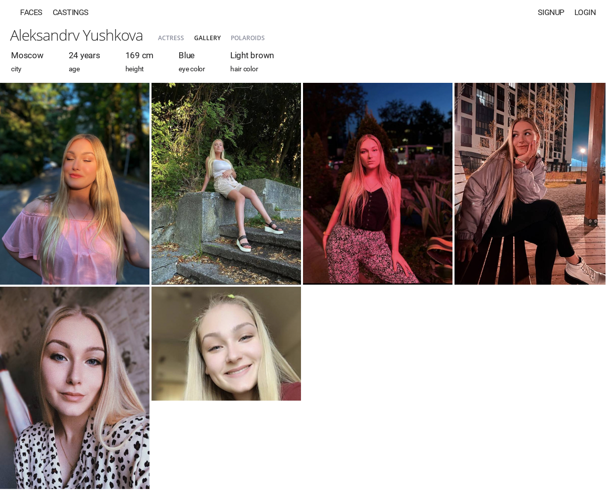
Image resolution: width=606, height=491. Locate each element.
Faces (31, 12)
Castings (71, 12)
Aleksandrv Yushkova (76, 35)
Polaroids (248, 38)
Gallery (207, 38)
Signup (551, 12)
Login (585, 12)
